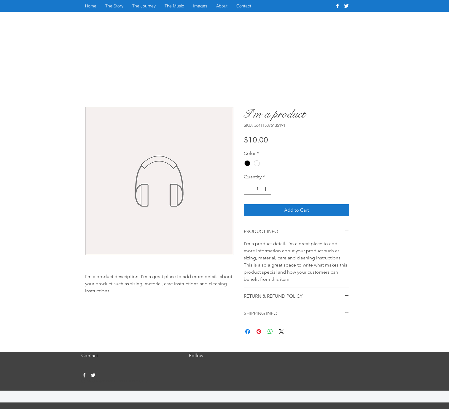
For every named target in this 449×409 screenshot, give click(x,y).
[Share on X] (281, 331)
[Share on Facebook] (247, 331)
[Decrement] (249, 188)
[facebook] (337, 6)
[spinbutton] (257, 188)
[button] (114, 5)
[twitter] (346, 6)
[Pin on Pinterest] (258, 331)
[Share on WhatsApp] (270, 331)
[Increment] (266, 188)
